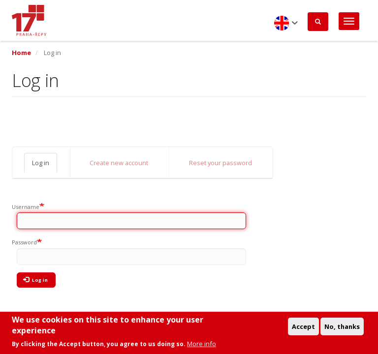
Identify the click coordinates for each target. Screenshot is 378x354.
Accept (303, 328)
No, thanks (342, 328)
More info (201, 345)
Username (25, 206)
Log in (40, 162)
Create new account (119, 162)
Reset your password (220, 162)
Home (21, 52)
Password (24, 242)
